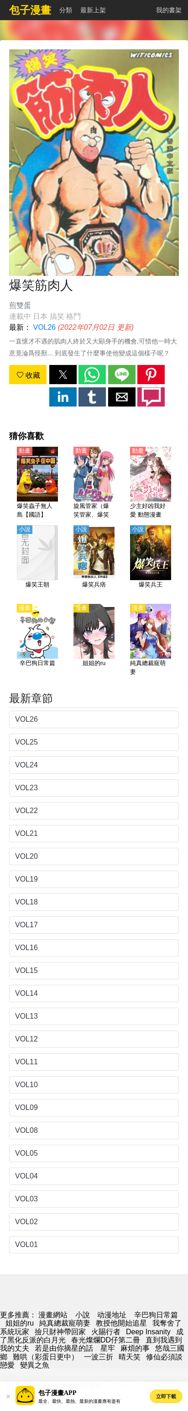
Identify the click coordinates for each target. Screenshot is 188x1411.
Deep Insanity (148, 1332)
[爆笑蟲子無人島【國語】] (37, 483)
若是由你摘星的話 (65, 1348)
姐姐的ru (19, 1323)
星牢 (107, 1348)
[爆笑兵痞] (94, 561)
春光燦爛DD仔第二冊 (105, 1340)
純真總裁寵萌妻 (64, 1323)
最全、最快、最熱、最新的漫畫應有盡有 (79, 1401)
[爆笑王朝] (37, 561)
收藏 (28, 375)
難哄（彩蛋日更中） (45, 1357)
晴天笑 (130, 1357)
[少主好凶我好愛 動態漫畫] (150, 483)
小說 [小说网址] (82, 1315)
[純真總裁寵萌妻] (150, 640)
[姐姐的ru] (94, 640)
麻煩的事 (135, 1348)
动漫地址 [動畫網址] (111, 1315)
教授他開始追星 (121, 1323)
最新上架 (93, 10)
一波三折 (98, 1357)
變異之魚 (34, 1365)
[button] (63, 374)
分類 (65, 10)
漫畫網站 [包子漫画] (53, 1315)
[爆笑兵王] (150, 561)
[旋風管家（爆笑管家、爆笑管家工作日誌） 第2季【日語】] (94, 483)
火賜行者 (105, 1332)
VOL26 (44, 327)
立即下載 (166, 1396)
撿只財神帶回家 (60, 1332)
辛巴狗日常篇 (156, 1315)
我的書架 (169, 10)
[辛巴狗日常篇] (37, 640)
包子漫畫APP (57, 1393)
